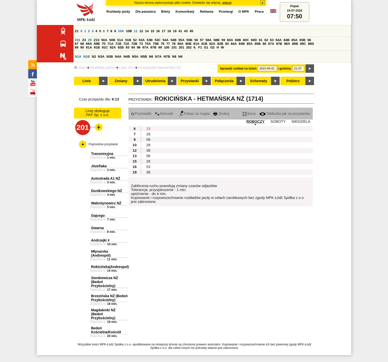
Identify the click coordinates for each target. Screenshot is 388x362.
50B (112, 40)
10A (121, 31)
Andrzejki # (100, 240)
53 (148, 167)
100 (166, 47)
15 (152, 31)
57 (202, 40)
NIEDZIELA (300, 121)
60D (254, 40)
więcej (227, 2)
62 (266, 40)
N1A (78, 56)
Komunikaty (184, 11)
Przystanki (190, 81)
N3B (109, 56)
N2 (94, 56)
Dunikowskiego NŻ (106, 191)
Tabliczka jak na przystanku (284, 114)
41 (180, 31)
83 (227, 44)
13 (148, 129)
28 (148, 134)
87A (271, 44)
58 (148, 156)
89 (76, 47)
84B (242, 44)
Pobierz (293, 81)
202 (189, 47)
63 (272, 40)
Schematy (258, 81)
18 (169, 31)
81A (196, 44)
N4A (118, 56)
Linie (86, 81)
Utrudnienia (155, 81)
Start (80, 68)
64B (287, 40)
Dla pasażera (146, 11)
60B (238, 40)
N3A (101, 56)
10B (129, 31)
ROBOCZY (255, 121)
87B (279, 44)
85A (250, 44)
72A (126, 44)
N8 (174, 56)
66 (309, 40)
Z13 (96, 40)
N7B (167, 56)
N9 (180, 56)
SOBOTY (278, 121)
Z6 (90, 40)
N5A (135, 56)
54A (166, 40)
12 (141, 31)
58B (216, 40)
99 (160, 47)
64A (279, 40)
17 (163, 31)
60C (246, 40)
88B (295, 44)
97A (145, 47)
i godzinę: (285, 68)
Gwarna (97, 228)
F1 (200, 47)
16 (158, 31)
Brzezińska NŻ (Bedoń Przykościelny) (109, 298)
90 (82, 47)
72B (134, 44)
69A (89, 44)
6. (195, 47)
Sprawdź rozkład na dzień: (238, 68)
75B (156, 44)
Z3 (84, 40)
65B (302, 40)
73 (141, 44)
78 (173, 44)
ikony (249, 114)
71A (110, 44)
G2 (212, 47)
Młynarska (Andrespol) (101, 253)
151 (77, 40)
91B (97, 47)
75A (148, 44)
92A (113, 47)
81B (204, 44)
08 (148, 140)
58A (208, 40)
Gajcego (98, 215)
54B (173, 40)
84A (234, 44)
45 (191, 31)
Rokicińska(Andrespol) (110, 267)
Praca (259, 11)
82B (220, 44)
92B (121, 47)
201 (181, 47)
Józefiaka (99, 166)
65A (294, 40)
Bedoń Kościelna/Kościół (106, 330)
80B (188, 44)
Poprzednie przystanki (103, 144)
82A (212, 44)
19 (175, 31)
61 (261, 40)
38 (148, 150)
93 (127, 47)
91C (105, 47)
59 (223, 40)
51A (120, 40)
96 (139, 47)
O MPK (244, 11)
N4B (126, 56)
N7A (158, 56)
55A (181, 40)
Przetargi (226, 11)
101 (174, 47)
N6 (151, 56)
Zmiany (121, 81)
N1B (86, 56)
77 (168, 44)
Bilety (165, 11)
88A (287, 44)
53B (149, 40)
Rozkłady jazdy (102, 68)
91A (89, 47)
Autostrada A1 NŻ (105, 178)
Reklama (207, 11)
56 (196, 40)
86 (264, 44)
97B (153, 47)
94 (133, 47)
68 (82, 44)
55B (189, 40)
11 (136, 31)
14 (147, 31)
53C (158, 40)
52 (135, 40)
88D (311, 44)
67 (76, 44)
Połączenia (224, 81)
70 (103, 44)
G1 (206, 47)
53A (142, 40)
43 (186, 31)
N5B (143, 56)
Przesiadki (141, 114)
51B (128, 40)
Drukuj (221, 114)
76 (162, 44)
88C (303, 44)
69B (97, 44)
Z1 (77, 31)
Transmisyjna (102, 154)
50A (104, 40)
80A (180, 44)
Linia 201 (126, 68)
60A (230, 40)
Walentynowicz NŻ (106, 203)
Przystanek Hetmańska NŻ (159, 68)
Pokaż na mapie (194, 114)
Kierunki (164, 114)
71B (118, 44)
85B (258, 44)
